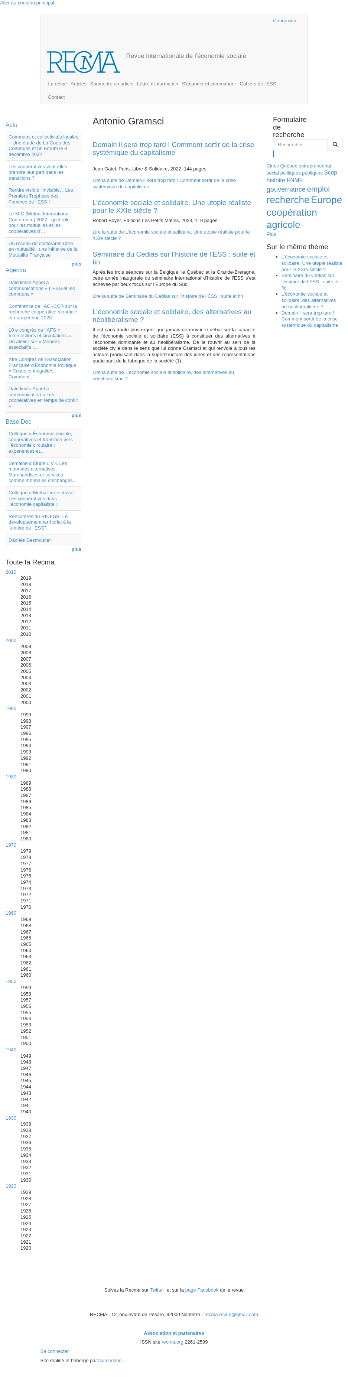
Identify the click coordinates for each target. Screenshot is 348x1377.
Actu (11, 125)
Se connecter (54, 1351)
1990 (11, 708)
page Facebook (202, 1290)
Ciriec (273, 166)
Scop (330, 172)
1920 (11, 1186)
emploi (318, 189)
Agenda (16, 270)
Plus (271, 234)
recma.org (172, 1342)
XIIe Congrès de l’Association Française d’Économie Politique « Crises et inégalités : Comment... (42, 368)
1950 (11, 981)
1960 (11, 913)
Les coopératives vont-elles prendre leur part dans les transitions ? (38, 172)
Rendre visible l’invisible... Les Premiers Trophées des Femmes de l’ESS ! (41, 195)
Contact (56, 97)
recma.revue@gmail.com (231, 1314)
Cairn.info (235, 20)
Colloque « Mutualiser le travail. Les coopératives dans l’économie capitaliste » (42, 498)
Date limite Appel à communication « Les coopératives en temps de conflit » (43, 397)
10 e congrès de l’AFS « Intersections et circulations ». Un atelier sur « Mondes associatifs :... (40, 338)
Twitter (157, 1290)
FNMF (295, 180)
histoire (276, 180)
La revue (57, 84)
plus (77, 264)
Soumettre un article (111, 84)
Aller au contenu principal (27, 3)
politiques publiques (301, 173)
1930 (11, 1118)
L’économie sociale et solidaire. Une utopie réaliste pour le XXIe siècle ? (171, 206)
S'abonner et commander (209, 84)
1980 (11, 776)
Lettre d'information (157, 84)
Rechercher (273, 153)
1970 (11, 845)
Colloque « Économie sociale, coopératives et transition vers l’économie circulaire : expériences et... (41, 442)
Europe (326, 199)
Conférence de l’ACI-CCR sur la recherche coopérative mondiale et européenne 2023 (43, 311)
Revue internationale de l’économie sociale (186, 55)
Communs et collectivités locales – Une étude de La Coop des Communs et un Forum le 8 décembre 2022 (43, 145)
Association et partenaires (174, 1333)
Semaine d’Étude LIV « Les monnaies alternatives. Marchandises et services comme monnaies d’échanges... (43, 472)
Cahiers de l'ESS (258, 84)
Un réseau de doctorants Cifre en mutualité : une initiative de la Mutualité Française (43, 249)
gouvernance (286, 189)
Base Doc (18, 422)
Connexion (284, 20)
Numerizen (110, 1360)
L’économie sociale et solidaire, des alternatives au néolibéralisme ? (171, 315)
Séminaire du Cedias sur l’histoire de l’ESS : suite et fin (173, 258)
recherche (288, 199)
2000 (11, 640)
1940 (11, 1049)
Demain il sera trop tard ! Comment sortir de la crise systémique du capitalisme (173, 148)
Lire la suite (167, 296)
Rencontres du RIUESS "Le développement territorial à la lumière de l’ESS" (40, 522)
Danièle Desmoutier (30, 540)
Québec (288, 166)
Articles (79, 84)
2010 (11, 572)
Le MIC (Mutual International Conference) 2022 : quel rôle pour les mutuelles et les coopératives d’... (39, 222)
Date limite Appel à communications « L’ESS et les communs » (42, 288)
